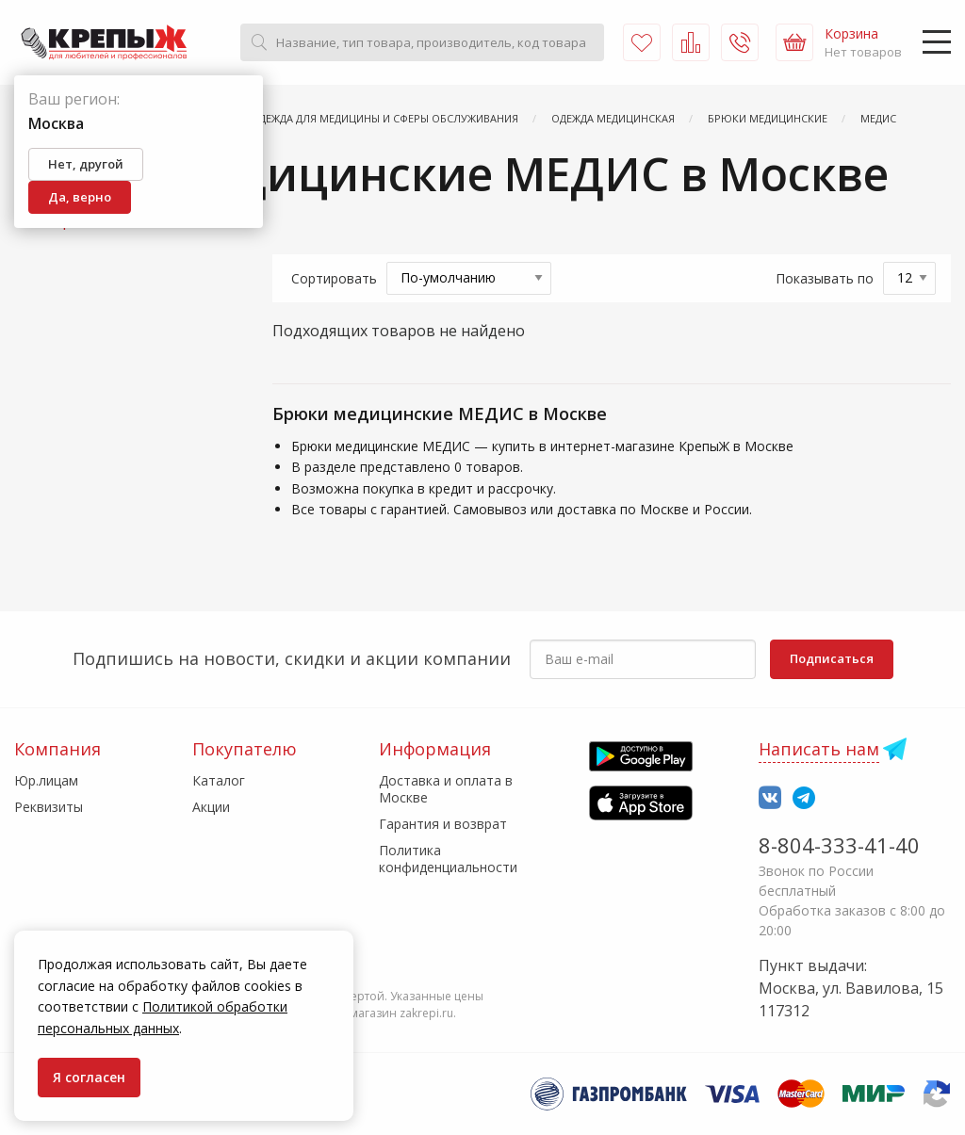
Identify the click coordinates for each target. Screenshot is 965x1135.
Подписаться (832, 658)
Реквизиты (48, 807)
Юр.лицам (46, 780)
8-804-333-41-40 (839, 845)
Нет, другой (85, 163)
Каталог (218, 780)
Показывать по (825, 278)
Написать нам (819, 749)
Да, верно (79, 196)
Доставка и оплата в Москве (446, 788)
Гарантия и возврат (443, 824)
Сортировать (334, 278)
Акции (211, 807)
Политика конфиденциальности (448, 858)
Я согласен (89, 1077)
